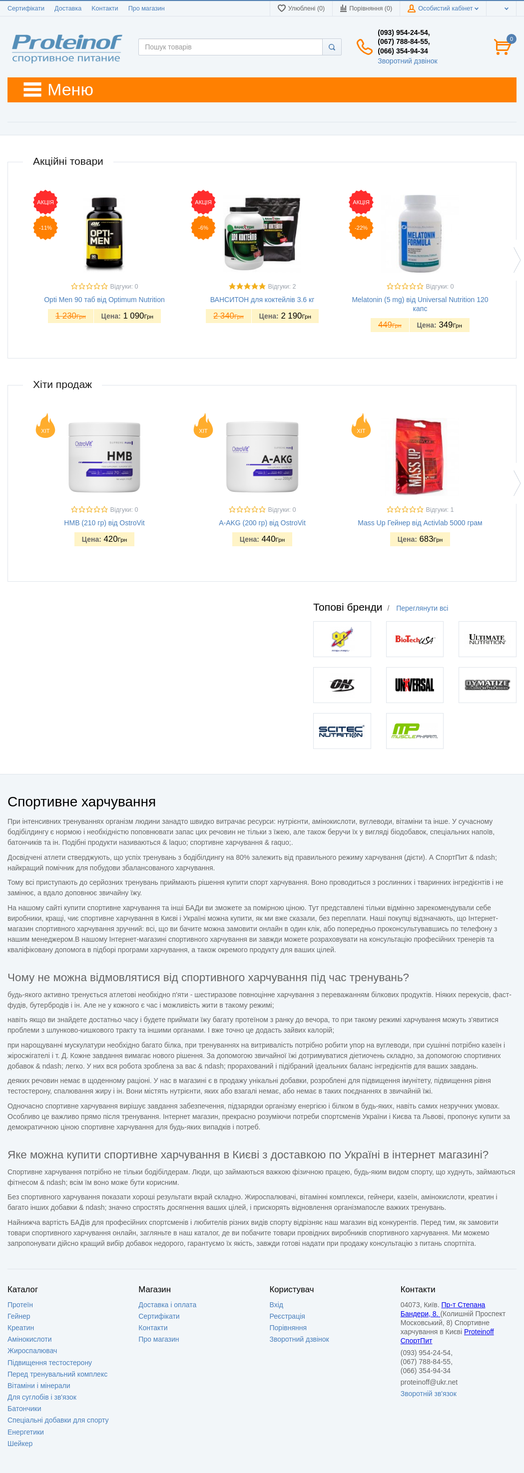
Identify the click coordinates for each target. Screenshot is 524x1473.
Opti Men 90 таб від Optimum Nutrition (104, 300)
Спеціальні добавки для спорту (58, 1420)
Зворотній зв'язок (429, 1394)
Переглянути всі (422, 608)
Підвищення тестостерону (49, 1363)
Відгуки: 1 (440, 509)
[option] (104, 261)
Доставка (67, 8)
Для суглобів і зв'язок (41, 1397)
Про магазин (146, 8)
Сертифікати (25, 8)
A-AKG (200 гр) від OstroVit (262, 523)
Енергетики (25, 1432)
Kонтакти (104, 8)
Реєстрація (287, 1316)
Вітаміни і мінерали (38, 1386)
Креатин (20, 1328)
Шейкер (19, 1444)
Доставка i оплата (167, 1305)
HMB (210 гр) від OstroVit (104, 523)
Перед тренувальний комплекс (57, 1374)
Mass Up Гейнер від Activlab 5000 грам (420, 523)
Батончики (24, 1409)
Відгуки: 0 (124, 286)
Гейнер (18, 1316)
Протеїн (20, 1305)
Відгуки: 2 (282, 286)
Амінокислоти (29, 1339)
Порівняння (288, 1328)
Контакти (152, 1328)
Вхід (276, 1305)
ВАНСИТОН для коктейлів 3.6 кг (262, 300)
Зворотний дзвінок (407, 61)
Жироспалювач (32, 1351)
